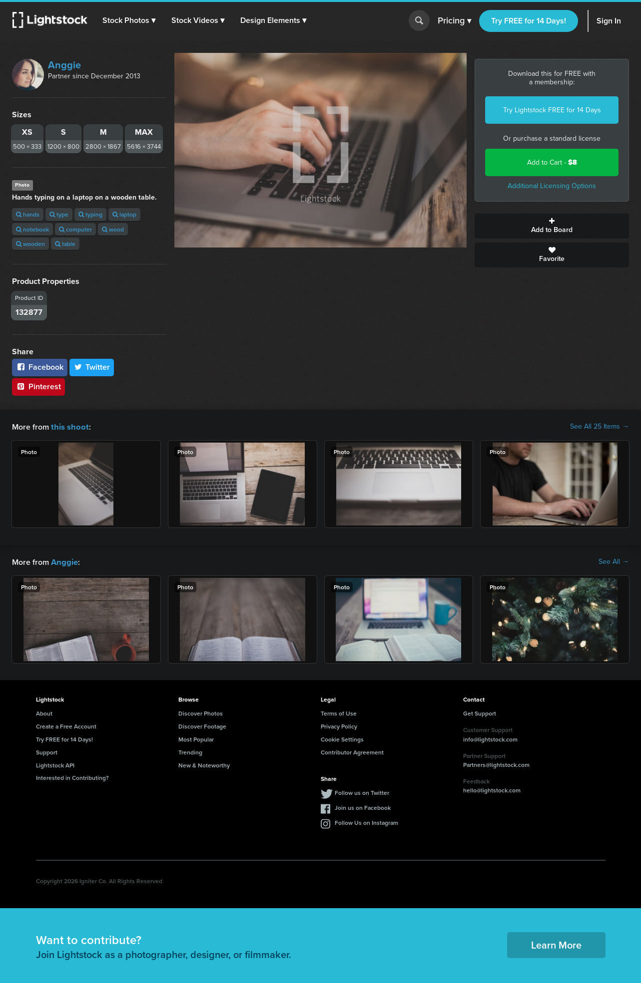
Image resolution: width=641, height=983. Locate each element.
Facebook (39, 367)
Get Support (479, 712)
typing (90, 214)
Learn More (556, 944)
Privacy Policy (339, 725)
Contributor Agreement (352, 751)
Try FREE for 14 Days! (528, 20)
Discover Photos (200, 712)
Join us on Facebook (363, 806)
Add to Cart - (552, 162)
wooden (30, 244)
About (44, 712)
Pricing (454, 21)
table (65, 244)
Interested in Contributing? (72, 776)
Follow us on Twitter (362, 791)
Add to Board (552, 226)
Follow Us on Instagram (366, 821)
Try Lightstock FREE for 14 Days (552, 110)
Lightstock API (55, 764)
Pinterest (38, 386)
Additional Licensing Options (552, 186)
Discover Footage (202, 725)
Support (46, 751)
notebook (32, 229)
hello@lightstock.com (492, 789)
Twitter (91, 367)
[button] (129, 20)
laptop (124, 214)
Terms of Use (339, 712)
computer (75, 229)
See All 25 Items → (599, 427)
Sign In (609, 20)
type (58, 214)
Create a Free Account (66, 725)
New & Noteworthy (204, 764)
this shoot (68, 426)
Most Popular (196, 738)
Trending (190, 751)
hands (27, 214)
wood (113, 229)
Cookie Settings (342, 738)
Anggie (64, 64)
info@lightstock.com (490, 738)
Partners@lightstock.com (496, 763)
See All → (614, 561)
